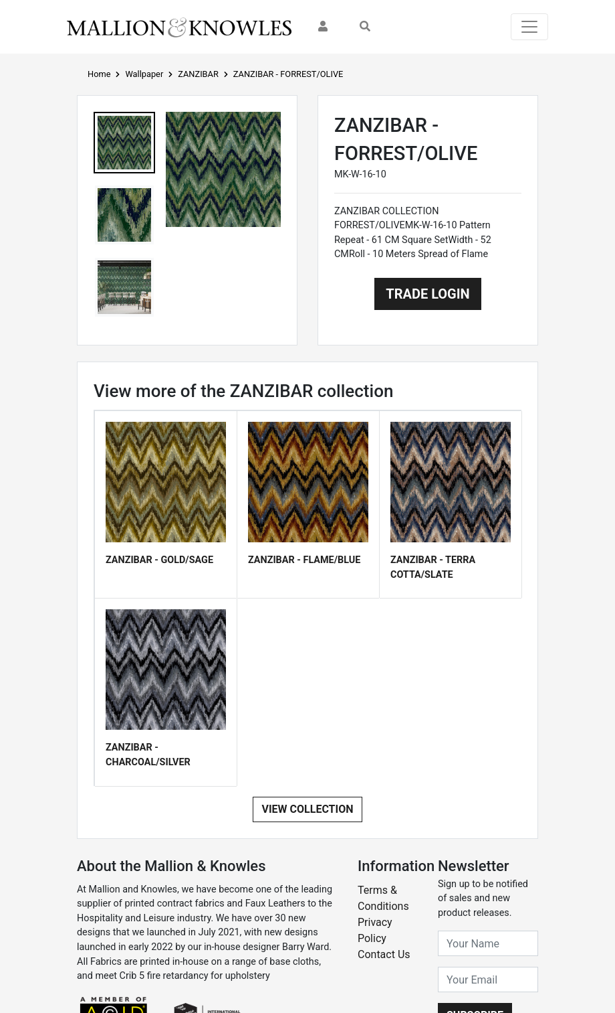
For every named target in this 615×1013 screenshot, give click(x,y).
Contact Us (384, 954)
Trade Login (427, 294)
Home (99, 74)
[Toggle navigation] (529, 26)
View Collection (307, 809)
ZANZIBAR (198, 74)
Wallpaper (144, 74)
